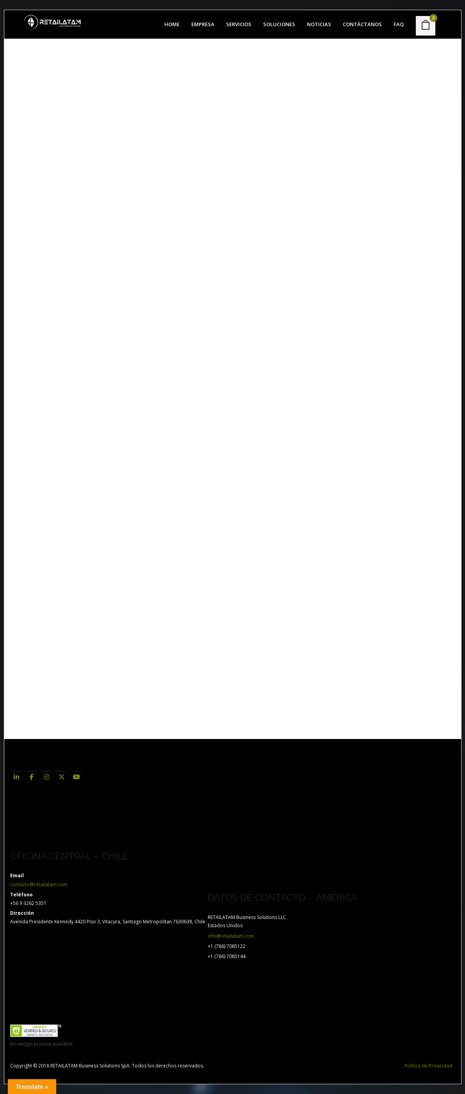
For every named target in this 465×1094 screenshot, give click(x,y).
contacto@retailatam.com (39, 884)
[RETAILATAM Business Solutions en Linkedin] (16, 777)
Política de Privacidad (428, 1065)
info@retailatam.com (231, 936)
